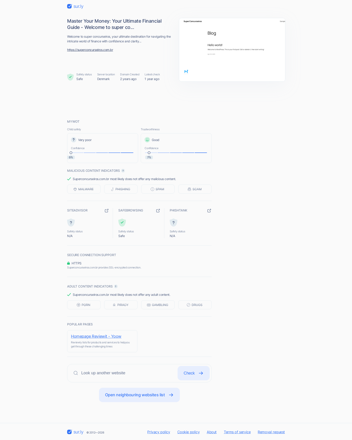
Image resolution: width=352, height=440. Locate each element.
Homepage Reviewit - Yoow (96, 336)
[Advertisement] (176, 100)
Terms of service (237, 432)
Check (194, 373)
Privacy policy (158, 432)
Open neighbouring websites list (139, 395)
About (212, 432)
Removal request (271, 432)
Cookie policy (188, 432)
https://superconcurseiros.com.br (90, 50)
